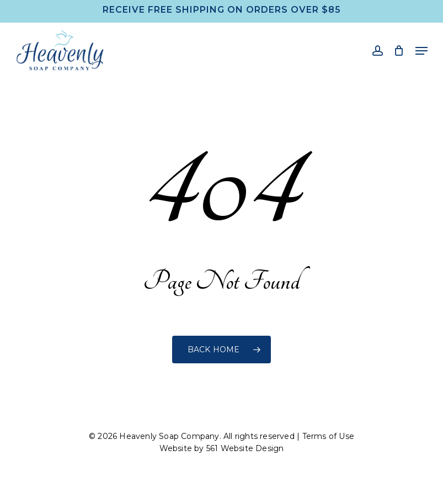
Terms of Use (328, 436)
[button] (421, 50)
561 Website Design (245, 448)
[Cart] (399, 50)
